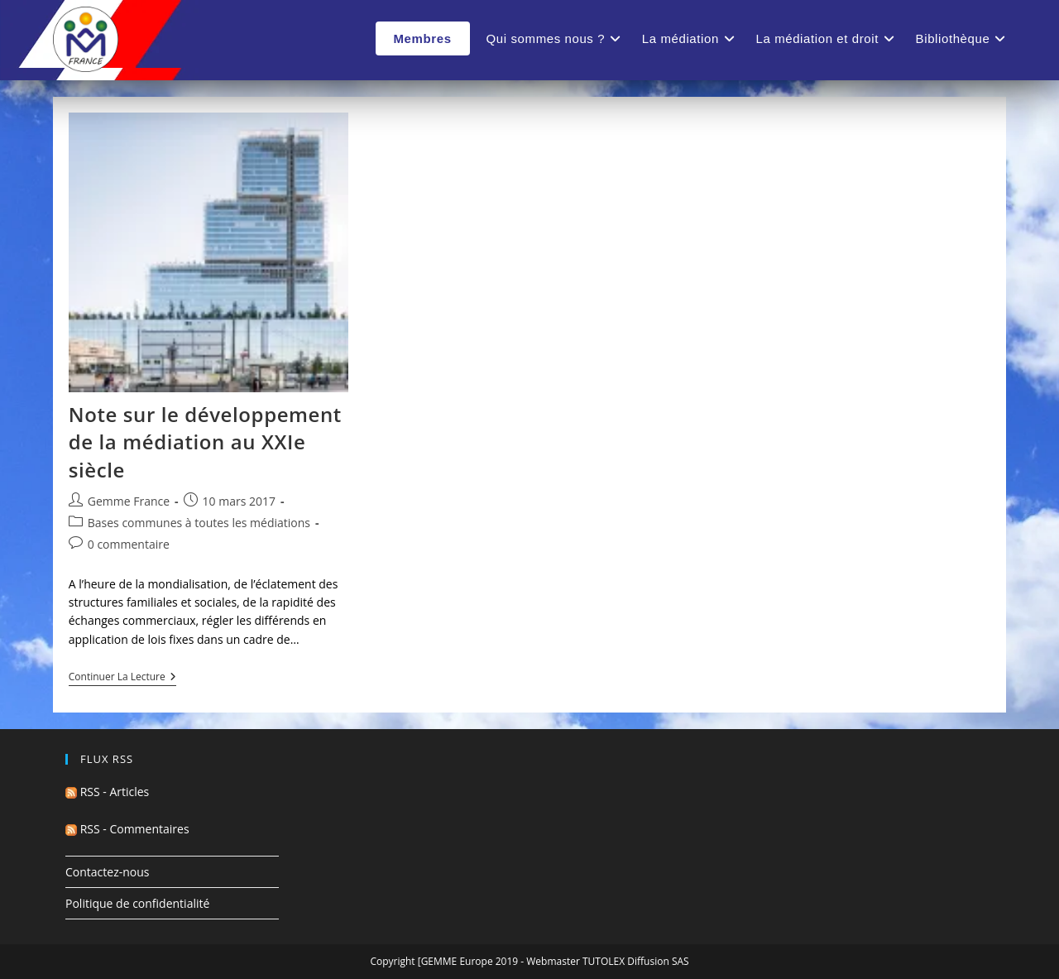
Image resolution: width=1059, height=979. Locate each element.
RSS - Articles (107, 791)
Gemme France (129, 501)
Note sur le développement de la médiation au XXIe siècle (205, 442)
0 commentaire (129, 544)
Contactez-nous (107, 872)
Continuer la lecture (122, 678)
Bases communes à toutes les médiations (199, 522)
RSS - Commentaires (127, 829)
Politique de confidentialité (137, 903)
